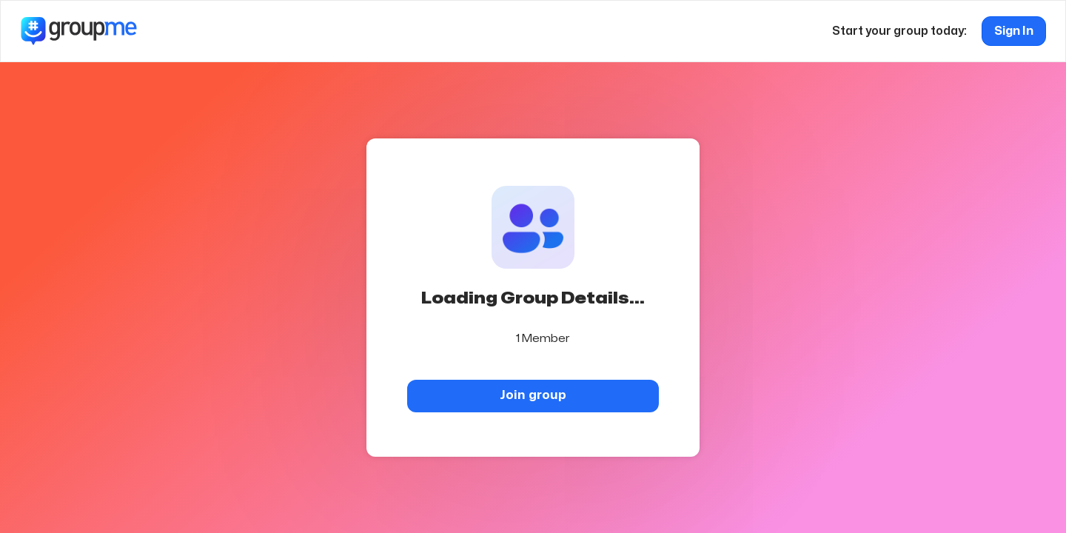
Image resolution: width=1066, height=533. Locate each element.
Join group (533, 395)
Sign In (1013, 31)
